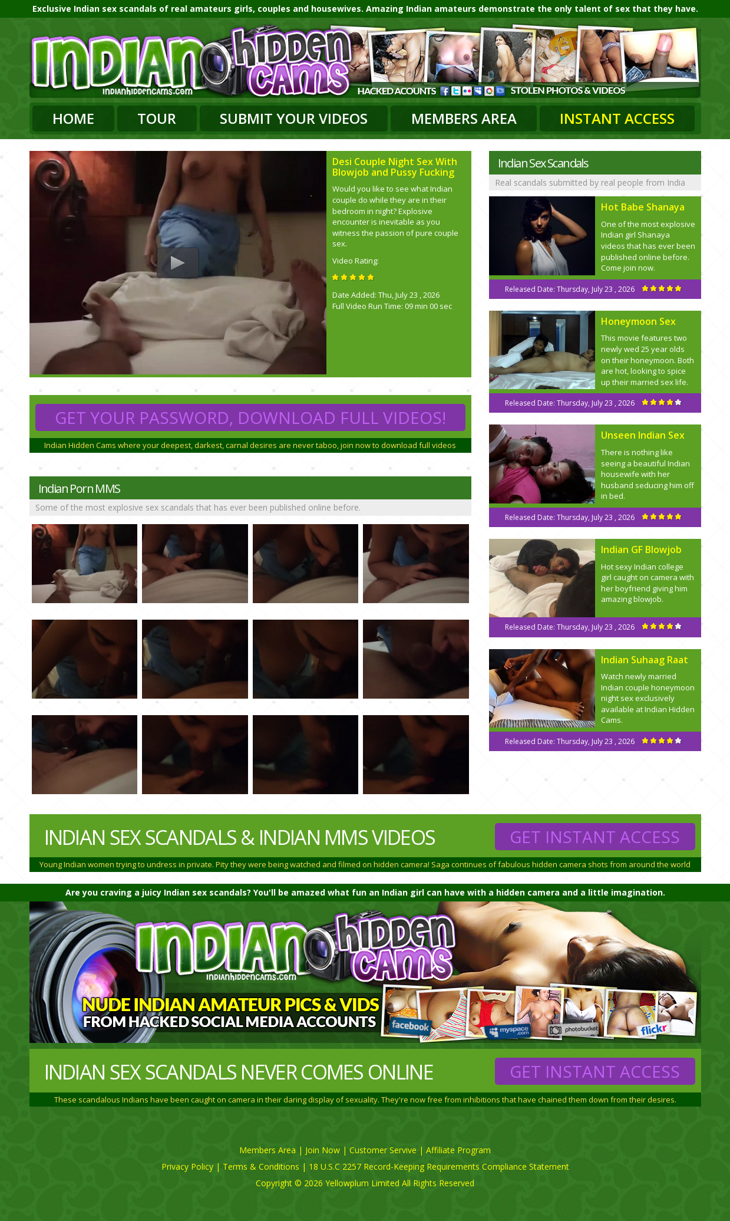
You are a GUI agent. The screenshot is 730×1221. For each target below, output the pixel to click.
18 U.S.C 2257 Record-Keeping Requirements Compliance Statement (439, 1166)
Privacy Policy (187, 1166)
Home (73, 118)
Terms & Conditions (261, 1166)
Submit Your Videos (294, 118)
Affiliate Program (458, 1150)
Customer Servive (383, 1150)
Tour (156, 118)
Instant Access (617, 118)
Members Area (464, 118)
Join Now (322, 1150)
